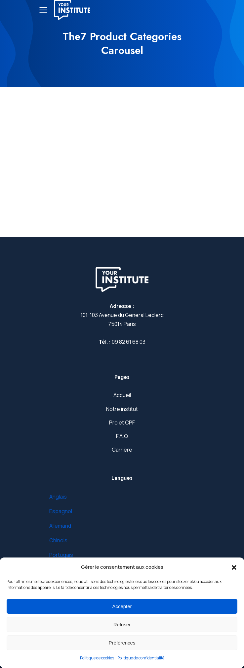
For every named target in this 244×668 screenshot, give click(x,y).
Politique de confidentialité (140, 658)
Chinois (58, 540)
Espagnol (60, 511)
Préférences (122, 643)
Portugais (61, 554)
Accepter (122, 606)
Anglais (58, 496)
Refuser (122, 624)
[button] (234, 567)
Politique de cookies (97, 658)
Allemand (60, 525)
